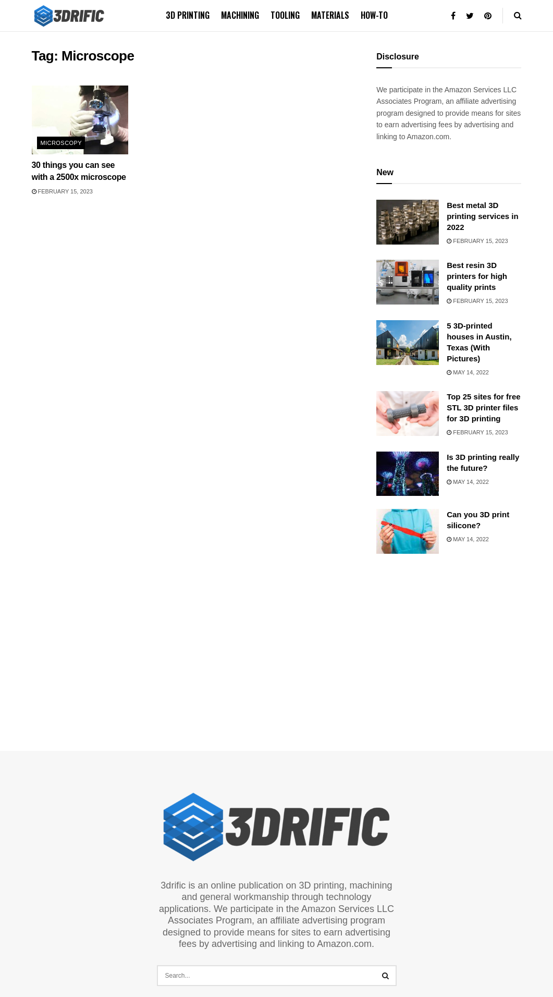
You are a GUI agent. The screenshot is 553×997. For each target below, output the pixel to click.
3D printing (188, 15)
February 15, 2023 (62, 191)
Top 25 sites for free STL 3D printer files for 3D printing (483, 407)
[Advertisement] (454, 640)
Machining (240, 15)
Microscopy (61, 143)
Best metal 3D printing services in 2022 (483, 216)
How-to (374, 15)
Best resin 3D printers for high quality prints (477, 276)
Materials (330, 15)
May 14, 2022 (468, 372)
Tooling (285, 15)
